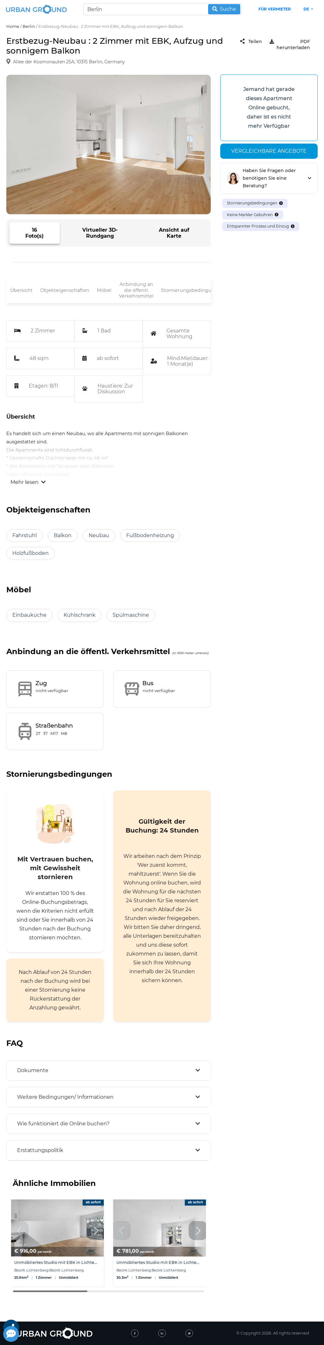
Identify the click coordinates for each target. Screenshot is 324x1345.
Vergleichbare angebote (269, 151)
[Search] (162, 9)
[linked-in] (162, 1333)
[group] (57, 1243)
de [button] (306, 9)
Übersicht (21, 290)
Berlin (28, 26)
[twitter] (189, 1333)
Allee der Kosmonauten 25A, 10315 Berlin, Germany (69, 62)
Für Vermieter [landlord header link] (275, 9)
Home (12, 26)
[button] (95, 1230)
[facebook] (135, 1333)
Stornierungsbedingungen (192, 290)
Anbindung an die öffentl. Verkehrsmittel (136, 290)
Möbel (104, 290)
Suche (224, 9)
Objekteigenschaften (64, 290)
